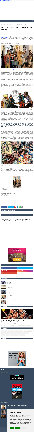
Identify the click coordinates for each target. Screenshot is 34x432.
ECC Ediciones (13, 69)
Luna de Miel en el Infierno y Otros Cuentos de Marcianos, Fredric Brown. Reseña (19, 282)
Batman (9, 331)
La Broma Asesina (28, 36)
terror (13, 331)
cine (2, 331)
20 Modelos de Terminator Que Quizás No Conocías (16, 290)
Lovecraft (16, 334)
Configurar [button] (23, 427)
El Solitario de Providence (17, 21)
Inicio (2, 24)
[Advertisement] (17, 10)
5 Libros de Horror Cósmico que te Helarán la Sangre (16, 300)
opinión (7, 334)
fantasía (16, 331)
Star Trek (11, 334)
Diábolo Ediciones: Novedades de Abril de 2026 (15, 295)
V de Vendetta (4, 37)
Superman (21, 331)
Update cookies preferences (5, 0)
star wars (3, 334)
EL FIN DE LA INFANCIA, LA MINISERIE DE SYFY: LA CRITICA (16, 285)
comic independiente (7, 203)
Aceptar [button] (12, 427)
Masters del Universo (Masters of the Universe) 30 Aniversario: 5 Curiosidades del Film (14, 321)
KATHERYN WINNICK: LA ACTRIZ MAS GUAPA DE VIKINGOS (17, 405)
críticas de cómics (6, 24)
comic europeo (21, 334)
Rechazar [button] (17, 427)
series (5, 331)
